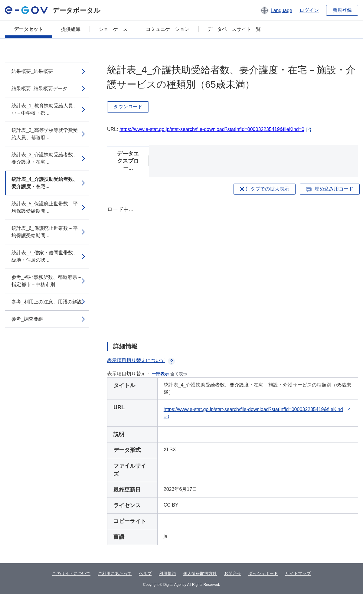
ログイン (309, 10)
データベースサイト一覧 (234, 29)
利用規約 (167, 573)
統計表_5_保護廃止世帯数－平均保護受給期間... (44, 207)
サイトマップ (298, 573)
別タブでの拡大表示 (264, 188)
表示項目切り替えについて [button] (141, 360)
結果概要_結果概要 (32, 71)
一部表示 (160, 373)
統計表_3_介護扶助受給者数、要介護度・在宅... (44, 158)
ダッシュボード (263, 573)
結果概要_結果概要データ (39, 88)
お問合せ (232, 573)
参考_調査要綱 (27, 318)
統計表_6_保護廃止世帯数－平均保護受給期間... (44, 232)
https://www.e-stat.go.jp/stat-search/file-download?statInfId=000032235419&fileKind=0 (211, 129)
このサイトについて (71, 573)
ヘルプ (145, 573)
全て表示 (178, 373)
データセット (28, 29)
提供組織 (70, 29)
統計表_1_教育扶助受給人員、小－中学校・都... (44, 109)
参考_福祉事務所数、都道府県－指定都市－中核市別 (46, 281)
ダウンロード (127, 106)
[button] (276, 10)
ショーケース (113, 29)
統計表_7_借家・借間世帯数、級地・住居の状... (44, 256)
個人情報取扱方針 (200, 573)
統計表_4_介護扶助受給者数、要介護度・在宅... (44, 183)
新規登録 (342, 10)
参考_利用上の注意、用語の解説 (46, 301)
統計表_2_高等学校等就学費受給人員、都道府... (44, 134)
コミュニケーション (167, 29)
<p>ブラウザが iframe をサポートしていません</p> (232, 269)
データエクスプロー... (128, 161)
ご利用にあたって (115, 573)
